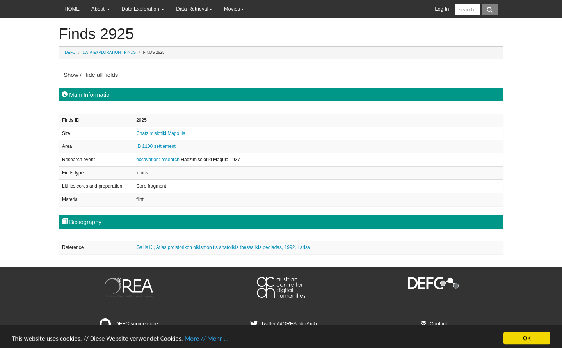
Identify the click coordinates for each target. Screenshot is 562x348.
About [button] (100, 9)
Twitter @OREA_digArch (282, 324)
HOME (72, 9)
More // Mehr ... (207, 341)
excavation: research (158, 159)
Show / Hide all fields (91, 74)
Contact (433, 324)
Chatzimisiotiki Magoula (160, 133)
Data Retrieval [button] (194, 9)
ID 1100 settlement (156, 146)
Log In (442, 9)
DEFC (70, 52)
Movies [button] (234, 9)
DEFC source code (129, 324)
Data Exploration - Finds (109, 52)
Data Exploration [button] (143, 9)
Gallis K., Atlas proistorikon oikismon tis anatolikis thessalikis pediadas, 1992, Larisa (223, 247)
